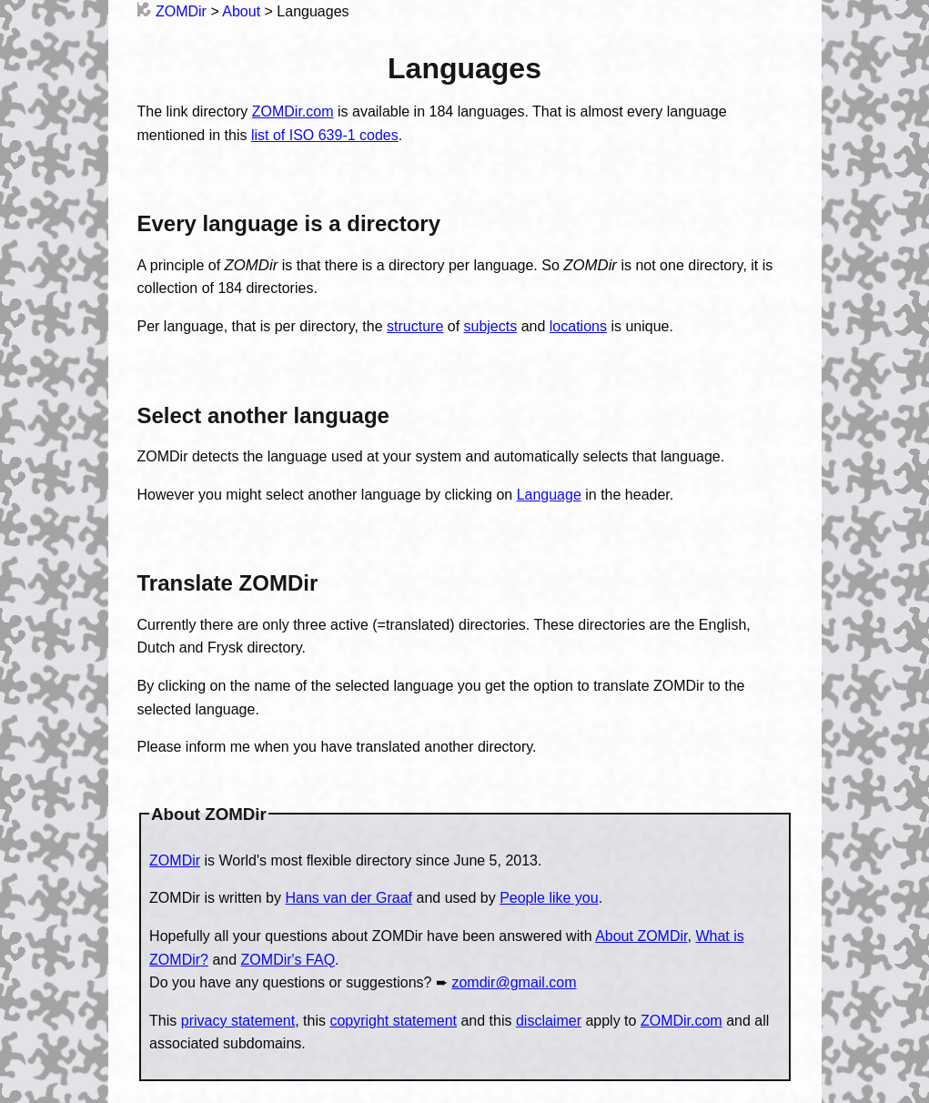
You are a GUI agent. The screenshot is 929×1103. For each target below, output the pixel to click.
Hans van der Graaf (348, 898)
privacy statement (238, 1020)
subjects (491, 326)
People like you (549, 898)
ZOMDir (172, 11)
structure (415, 326)
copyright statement (393, 1020)
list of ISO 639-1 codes (325, 135)
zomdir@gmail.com (513, 982)
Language (549, 494)
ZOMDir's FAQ (288, 959)
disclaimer (548, 1020)
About (241, 11)
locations (578, 326)
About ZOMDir (641, 936)
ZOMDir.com (293, 111)
